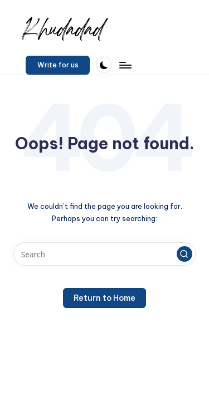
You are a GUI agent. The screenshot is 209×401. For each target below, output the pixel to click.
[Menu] (124, 65)
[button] (57, 65)
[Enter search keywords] (104, 254)
